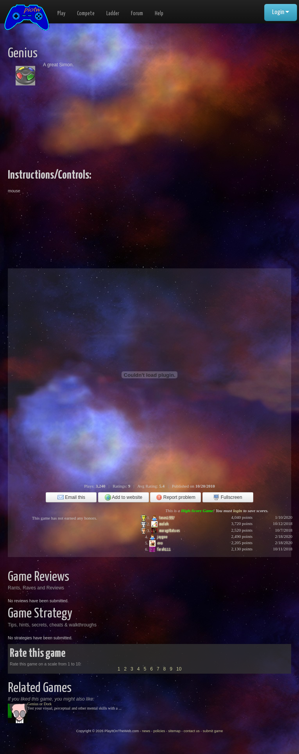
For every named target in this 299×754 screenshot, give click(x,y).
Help (159, 13)
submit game (213, 731)
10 (178, 669)
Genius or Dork (39, 704)
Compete (86, 13)
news (146, 731)
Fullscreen (227, 497)
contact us (192, 731)
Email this (71, 497)
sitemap (174, 731)
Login (280, 12)
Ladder (112, 13)
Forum (137, 13)
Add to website (124, 497)
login (237, 510)
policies (159, 731)
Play (61, 13)
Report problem (175, 497)
